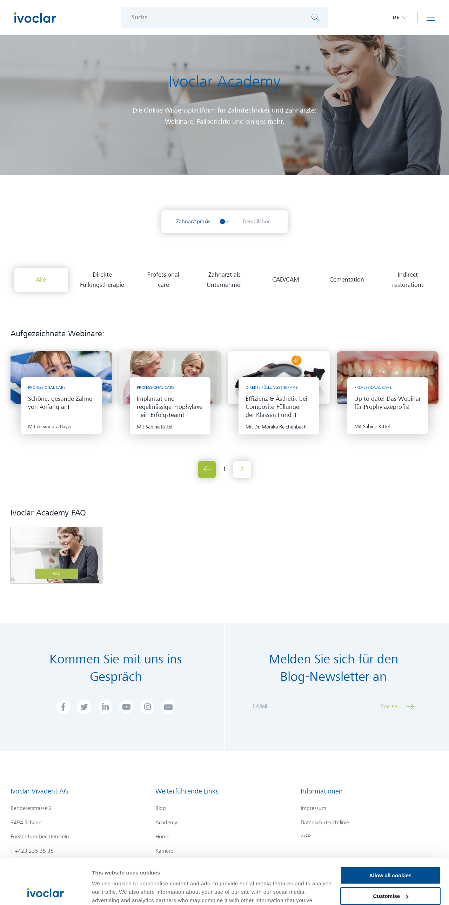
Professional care (163, 280)
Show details (108, 891)
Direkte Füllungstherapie (102, 280)
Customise (390, 850)
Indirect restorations (408, 280)
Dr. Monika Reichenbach (280, 427)
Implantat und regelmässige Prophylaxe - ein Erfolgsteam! (169, 407)
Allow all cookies (390, 830)
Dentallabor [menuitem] (256, 221)
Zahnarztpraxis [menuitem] (193, 221)
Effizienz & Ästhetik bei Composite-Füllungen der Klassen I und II (276, 407)
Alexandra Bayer (54, 426)
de (396, 17)
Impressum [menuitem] (313, 808)
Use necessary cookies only (390, 871)
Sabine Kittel (159, 427)
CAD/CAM (285, 279)
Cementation (346, 279)
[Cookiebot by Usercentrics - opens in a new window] (45, 891)
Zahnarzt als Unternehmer (224, 280)
